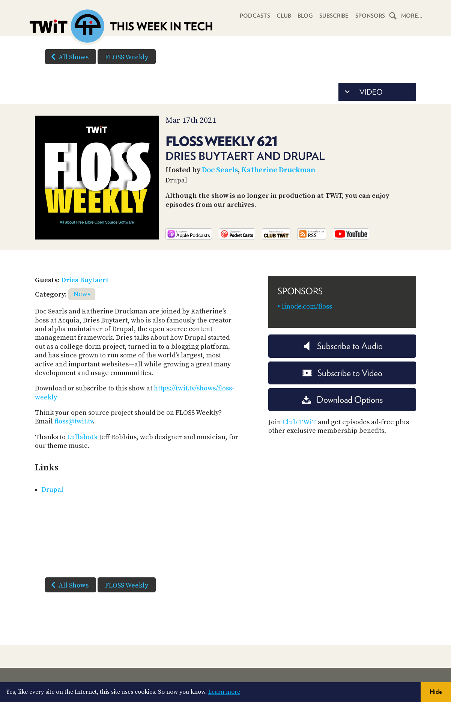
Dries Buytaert (85, 280)
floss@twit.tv (73, 421)
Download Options (342, 399)
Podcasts (253, 15)
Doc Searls (220, 170)
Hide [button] (436, 691)
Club (282, 15)
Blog (303, 15)
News (82, 294)
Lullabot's (82, 437)
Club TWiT (299, 422)
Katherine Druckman (278, 170)
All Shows (68, 56)
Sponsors (370, 15)
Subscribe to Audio (342, 345)
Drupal (52, 489)
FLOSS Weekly (126, 57)
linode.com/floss (307, 306)
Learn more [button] (224, 692)
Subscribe (333, 15)
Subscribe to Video (342, 373)
